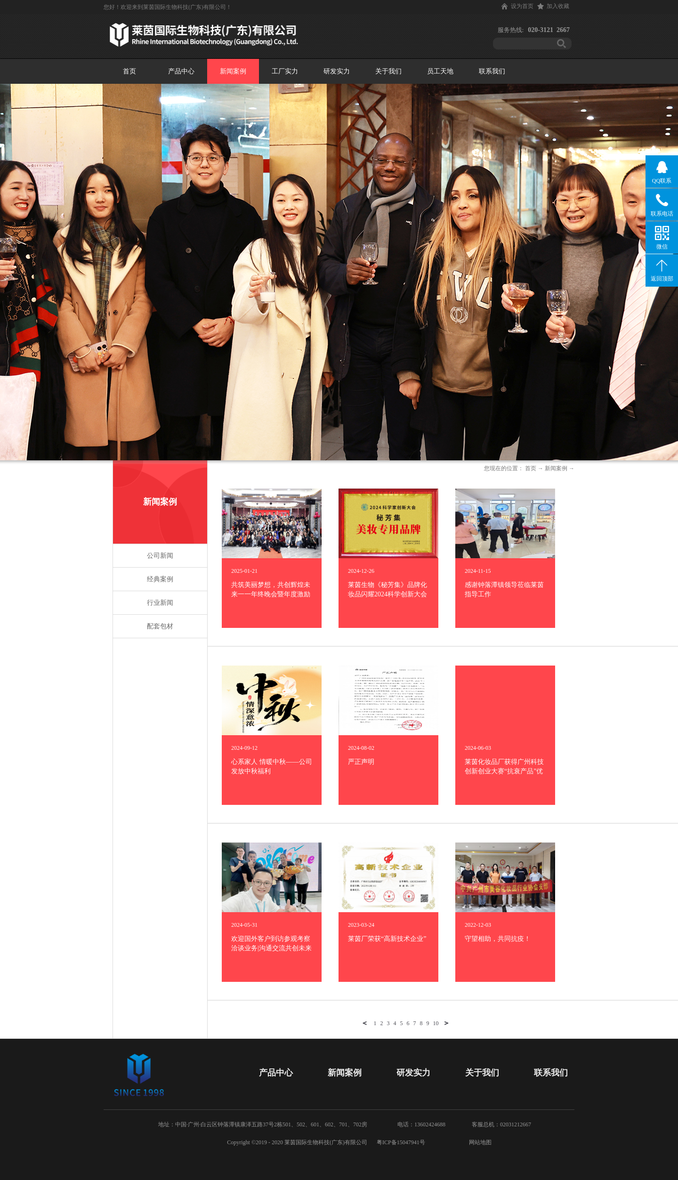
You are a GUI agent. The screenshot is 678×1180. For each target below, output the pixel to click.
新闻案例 (556, 468)
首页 (129, 71)
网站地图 (479, 1142)
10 (436, 1023)
